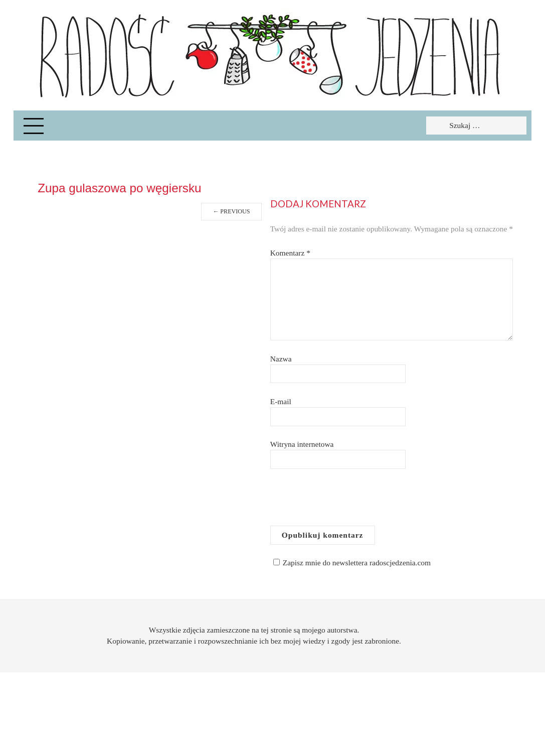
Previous (231, 211)
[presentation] (346, 501)
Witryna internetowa (302, 444)
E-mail (280, 401)
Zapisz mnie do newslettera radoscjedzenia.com (350, 562)
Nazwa (281, 358)
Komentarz (290, 253)
